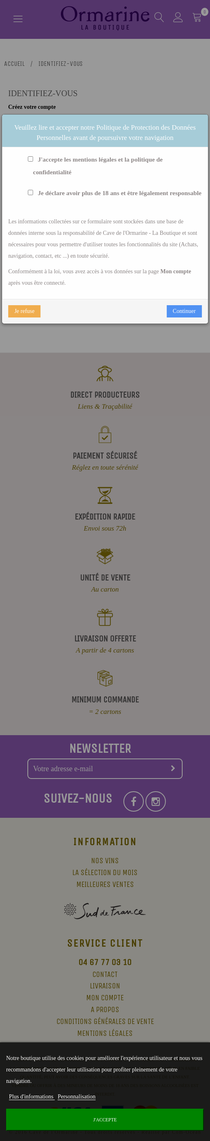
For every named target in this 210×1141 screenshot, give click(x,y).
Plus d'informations (32, 1097)
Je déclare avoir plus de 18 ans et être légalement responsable (113, 193)
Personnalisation (77, 1097)
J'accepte (104, 1119)
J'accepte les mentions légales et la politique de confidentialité (94, 166)
